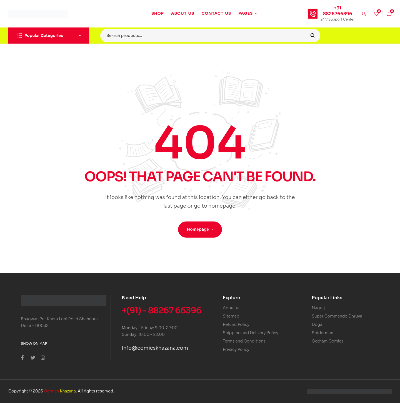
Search (312, 35)
